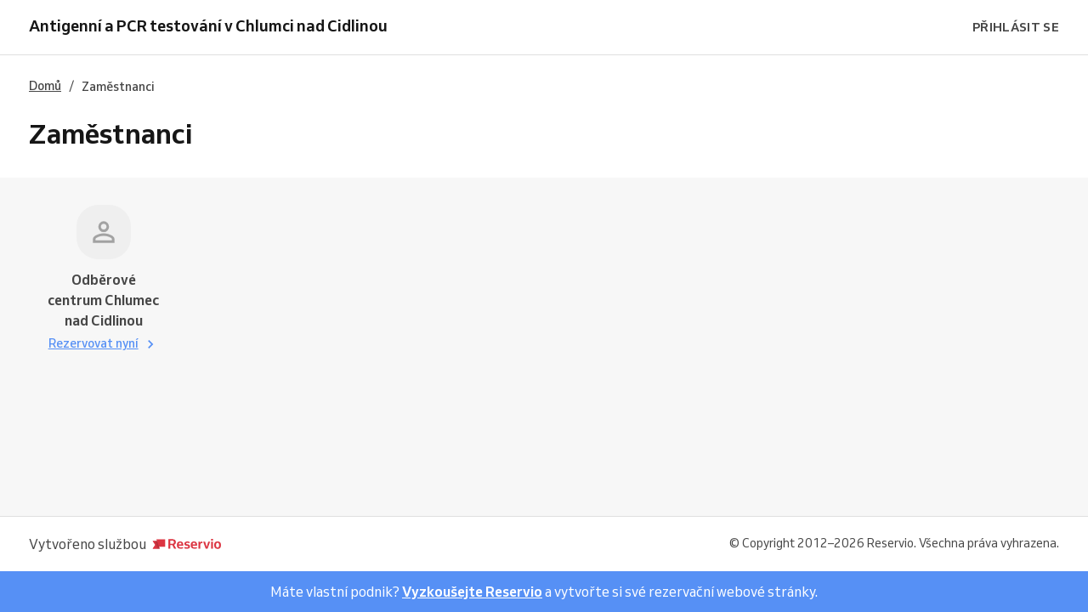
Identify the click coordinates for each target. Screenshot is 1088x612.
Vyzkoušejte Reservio (472, 591)
